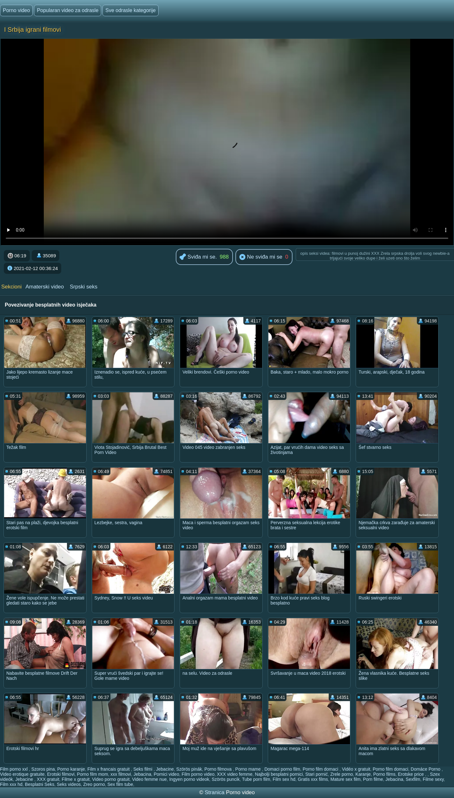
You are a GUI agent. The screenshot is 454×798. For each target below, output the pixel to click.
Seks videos (69, 784)
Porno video (16, 10)
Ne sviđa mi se (260, 257)
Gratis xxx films (313, 779)
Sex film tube (120, 784)
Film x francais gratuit (109, 769)
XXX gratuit (48, 779)
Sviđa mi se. (198, 257)
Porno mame (248, 769)
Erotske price (411, 774)
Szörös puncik (226, 779)
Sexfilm (413, 779)
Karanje (363, 774)
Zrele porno (341, 774)
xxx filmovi (120, 774)
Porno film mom (92, 774)
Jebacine (165, 769)
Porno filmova (218, 769)
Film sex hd (284, 779)
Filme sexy (433, 779)
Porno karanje (71, 769)
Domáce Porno (426, 769)
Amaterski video (44, 287)
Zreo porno (94, 784)
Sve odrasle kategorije (130, 10)
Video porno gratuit (110, 779)
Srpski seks (83, 287)
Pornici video (166, 774)
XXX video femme (235, 774)
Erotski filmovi (60, 774)
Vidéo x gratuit (356, 769)
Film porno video (197, 774)
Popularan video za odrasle (67, 10)
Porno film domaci (321, 769)
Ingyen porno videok (189, 779)
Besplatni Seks (40, 784)
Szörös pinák (189, 769)
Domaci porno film (282, 769)
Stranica (215, 792)
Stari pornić (316, 774)
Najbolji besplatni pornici (279, 774)
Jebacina (142, 774)
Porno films (384, 774)
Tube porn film (256, 779)
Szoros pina (43, 769)
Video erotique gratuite (22, 774)
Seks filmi (143, 769)
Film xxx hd (11, 784)
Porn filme (373, 779)
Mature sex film (346, 779)
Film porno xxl (14, 769)
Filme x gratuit (76, 779)
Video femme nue (149, 779)
